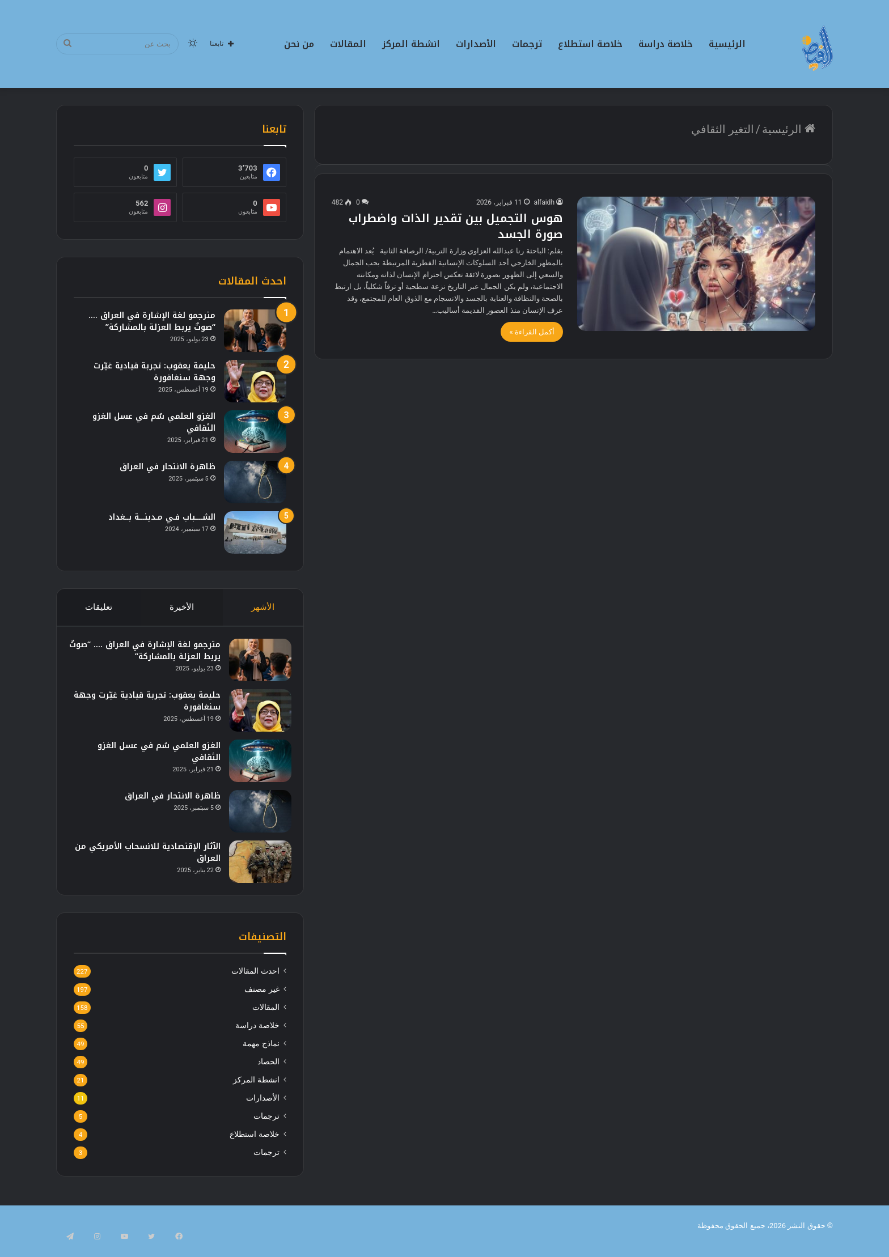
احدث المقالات (255, 981)
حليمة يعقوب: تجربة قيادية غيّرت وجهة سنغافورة (154, 371)
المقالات (348, 44)
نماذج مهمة (261, 1054)
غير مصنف (261, 999)
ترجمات (527, 44)
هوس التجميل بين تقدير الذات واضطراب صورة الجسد (456, 226)
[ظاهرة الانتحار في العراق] (255, 482)
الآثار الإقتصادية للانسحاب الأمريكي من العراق (149, 857)
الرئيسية (727, 44)
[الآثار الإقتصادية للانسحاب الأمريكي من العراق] (255, 867)
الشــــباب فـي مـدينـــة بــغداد (161, 517)
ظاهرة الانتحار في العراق (167, 466)
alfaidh (544, 202)
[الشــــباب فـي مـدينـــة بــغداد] (255, 532)
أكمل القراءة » (531, 332)
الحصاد (268, 1072)
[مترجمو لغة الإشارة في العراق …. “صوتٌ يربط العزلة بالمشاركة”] (255, 330)
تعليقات (98, 607)
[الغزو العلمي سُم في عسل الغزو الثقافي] (255, 431)
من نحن (299, 44)
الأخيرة (182, 607)
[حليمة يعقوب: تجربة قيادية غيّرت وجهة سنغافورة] (255, 381)
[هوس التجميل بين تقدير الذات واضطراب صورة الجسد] (696, 264)
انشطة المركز (411, 44)
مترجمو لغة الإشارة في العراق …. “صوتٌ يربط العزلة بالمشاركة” (151, 321)
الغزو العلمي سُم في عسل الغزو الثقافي (153, 422)
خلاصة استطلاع (590, 44)
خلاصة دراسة (665, 44)
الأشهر (263, 607)
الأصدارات (476, 44)
